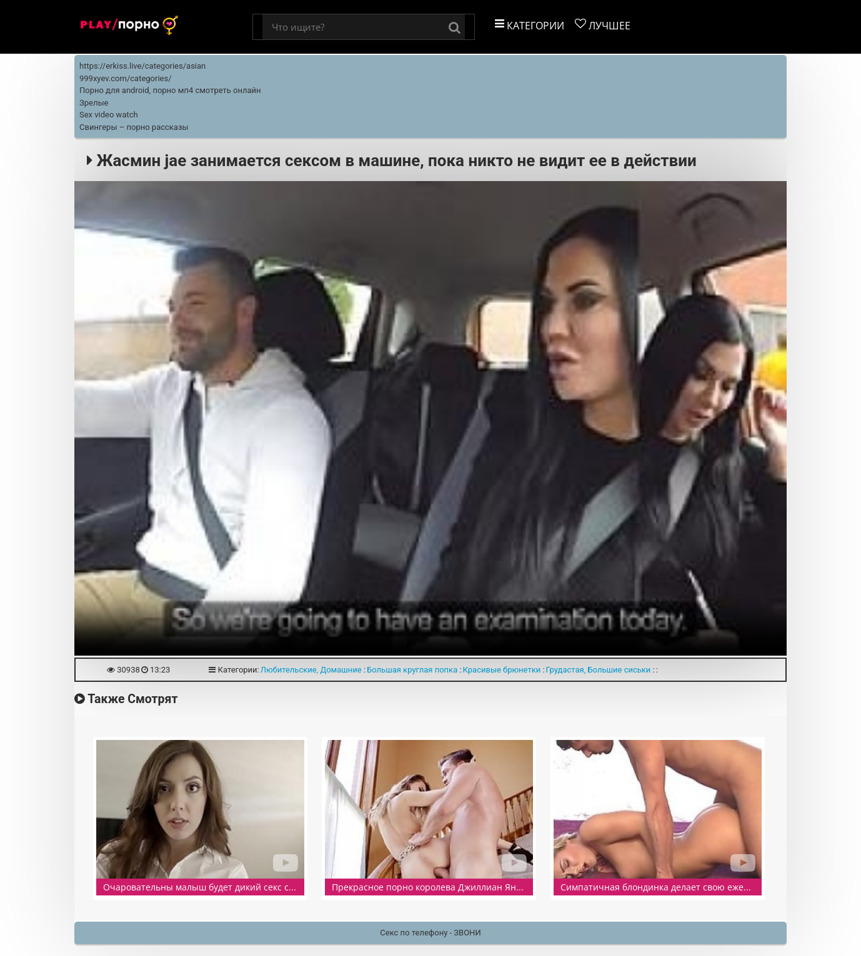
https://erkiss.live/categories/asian (142, 66)
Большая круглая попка (412, 669)
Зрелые (93, 102)
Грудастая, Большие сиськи (598, 669)
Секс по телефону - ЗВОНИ (430, 932)
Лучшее (602, 25)
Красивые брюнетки (502, 669)
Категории (529, 25)
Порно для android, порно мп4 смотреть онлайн (170, 90)
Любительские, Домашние (311, 669)
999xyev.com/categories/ (125, 78)
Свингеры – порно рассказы (134, 127)
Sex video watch (108, 114)
